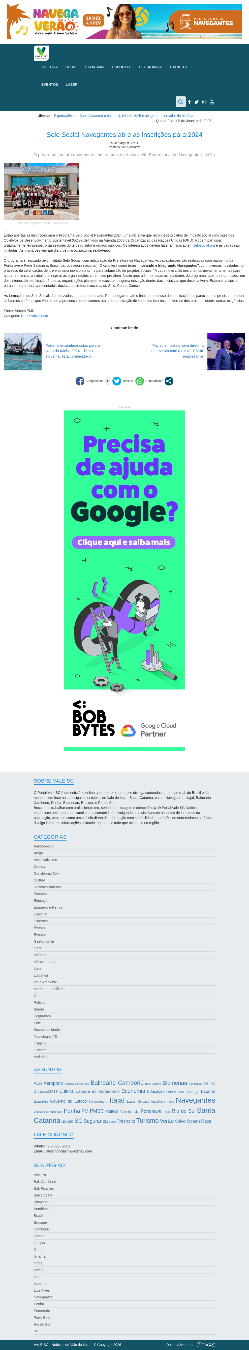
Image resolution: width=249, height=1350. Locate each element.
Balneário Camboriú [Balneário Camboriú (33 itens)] (117, 1082)
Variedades (42, 1057)
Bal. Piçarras (44, 1188)
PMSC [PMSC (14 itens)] (97, 1111)
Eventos (49, 85)
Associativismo (45, 860)
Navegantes (43, 1297)
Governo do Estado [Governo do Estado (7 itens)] (68, 1101)
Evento (39, 928)
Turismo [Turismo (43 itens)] (147, 1120)
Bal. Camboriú (45, 1182)
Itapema (40, 1284)
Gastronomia (44, 941)
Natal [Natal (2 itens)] (170, 1101)
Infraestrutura (44, 962)
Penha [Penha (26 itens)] (72, 1111)
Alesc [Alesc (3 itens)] (79, 1084)
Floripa (39, 1236)
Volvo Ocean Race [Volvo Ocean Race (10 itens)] (193, 1121)
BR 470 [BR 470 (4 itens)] (209, 1084)
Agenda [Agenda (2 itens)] (69, 1083)
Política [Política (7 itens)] (111, 1111)
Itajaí (37, 1277)
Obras (38, 996)
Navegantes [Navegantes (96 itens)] (195, 1100)
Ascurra (40, 1175)
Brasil (38, 1216)
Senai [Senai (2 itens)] (112, 1121)
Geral (71, 67)
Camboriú (41, 1229)
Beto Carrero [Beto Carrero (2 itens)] (153, 1083)
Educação (41, 901)
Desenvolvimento (34, 316)
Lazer (72, 85)
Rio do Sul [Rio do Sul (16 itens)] (184, 1111)
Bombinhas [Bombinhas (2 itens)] (195, 1083)
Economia (95, 67)
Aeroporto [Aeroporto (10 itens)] (53, 1083)
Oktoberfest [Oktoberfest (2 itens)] (41, 1111)
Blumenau (42, 1202)
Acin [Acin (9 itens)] (38, 1083)
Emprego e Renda (48, 907)
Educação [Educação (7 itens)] (156, 1091)
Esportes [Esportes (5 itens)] (41, 1101)
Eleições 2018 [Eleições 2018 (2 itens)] (175, 1091)
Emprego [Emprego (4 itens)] (192, 1092)
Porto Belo (42, 1318)
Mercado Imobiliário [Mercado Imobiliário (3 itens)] (151, 1101)
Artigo (38, 853)
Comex (39, 867)
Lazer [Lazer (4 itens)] (131, 1101)
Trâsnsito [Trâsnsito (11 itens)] (126, 1121)
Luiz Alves (42, 1290)
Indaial (39, 1270)
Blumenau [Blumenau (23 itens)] (175, 1083)
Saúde (39, 1009)
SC (36, 1331)
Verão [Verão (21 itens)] (167, 1121)
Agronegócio (44, 846)
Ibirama (40, 1256)
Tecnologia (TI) (45, 1036)
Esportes (121, 67)
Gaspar (39, 1243)
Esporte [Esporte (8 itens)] (208, 1091)
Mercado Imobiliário (49, 989)
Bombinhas (42, 1209)
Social (38, 1023)
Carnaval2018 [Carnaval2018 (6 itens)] (46, 1091)
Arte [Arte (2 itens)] (86, 1083)
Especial (40, 914)
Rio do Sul (42, 1324)
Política (49, 67)
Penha (39, 1304)
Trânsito (178, 67)
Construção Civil (46, 873)
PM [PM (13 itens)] (84, 1111)
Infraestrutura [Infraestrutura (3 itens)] (98, 1101)
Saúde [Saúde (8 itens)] (67, 1121)
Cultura (39, 880)
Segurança (150, 67)
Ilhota (38, 1263)
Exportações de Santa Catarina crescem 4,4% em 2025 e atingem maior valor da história (123, 116)
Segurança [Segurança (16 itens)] (96, 1121)
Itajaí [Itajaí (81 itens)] (117, 1100)
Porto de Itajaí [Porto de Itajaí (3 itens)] (129, 1111)
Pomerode (42, 1311)
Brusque (40, 1222)
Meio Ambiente (45, 982)
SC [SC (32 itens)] (78, 1120)
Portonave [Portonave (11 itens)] (151, 1111)
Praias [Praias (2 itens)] (166, 1111)
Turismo (40, 1050)
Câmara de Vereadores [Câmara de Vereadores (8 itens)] (97, 1091)
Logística (41, 975)
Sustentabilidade (47, 1030)
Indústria (40, 955)
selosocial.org (204, 245)
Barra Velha (43, 1195)
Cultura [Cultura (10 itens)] (66, 1091)
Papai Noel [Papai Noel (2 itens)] (55, 1111)
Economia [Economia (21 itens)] (133, 1091)
